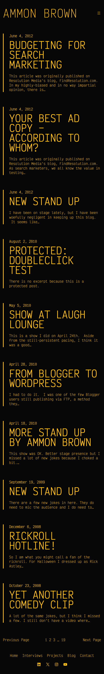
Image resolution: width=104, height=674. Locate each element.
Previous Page (16, 639)
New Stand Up (44, 201)
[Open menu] (99, 13)
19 (63, 639)
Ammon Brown (40, 13)
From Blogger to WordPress (53, 378)
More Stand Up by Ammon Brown (50, 437)
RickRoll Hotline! (32, 540)
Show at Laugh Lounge (47, 319)
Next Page (92, 639)
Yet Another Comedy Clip (41, 599)
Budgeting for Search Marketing (47, 54)
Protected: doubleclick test (41, 260)
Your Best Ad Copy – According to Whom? (44, 132)
